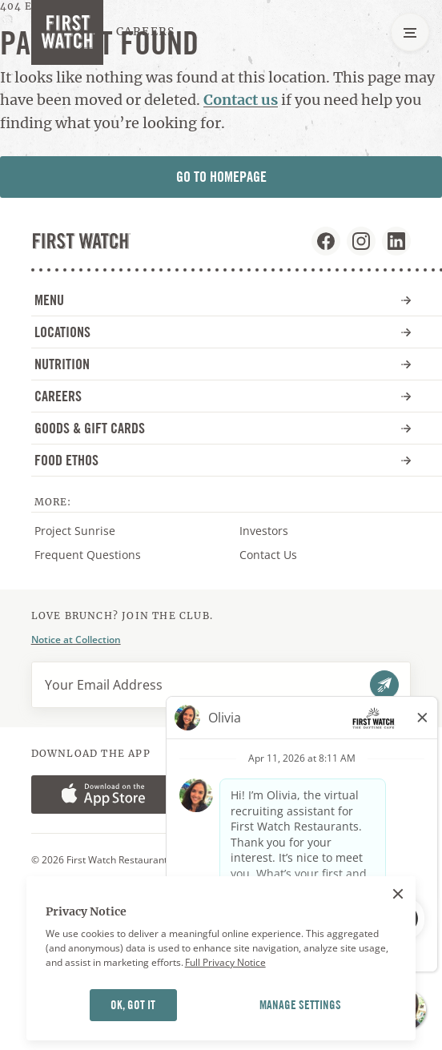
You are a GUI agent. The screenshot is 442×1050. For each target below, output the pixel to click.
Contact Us (268, 554)
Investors (279, 531)
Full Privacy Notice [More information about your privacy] (225, 962)
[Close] (398, 894)
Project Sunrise (74, 530)
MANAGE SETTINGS (300, 1005)
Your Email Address (104, 684)
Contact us (240, 100)
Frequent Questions (87, 554)
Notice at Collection (76, 639)
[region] (221, 958)
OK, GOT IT (132, 1005)
